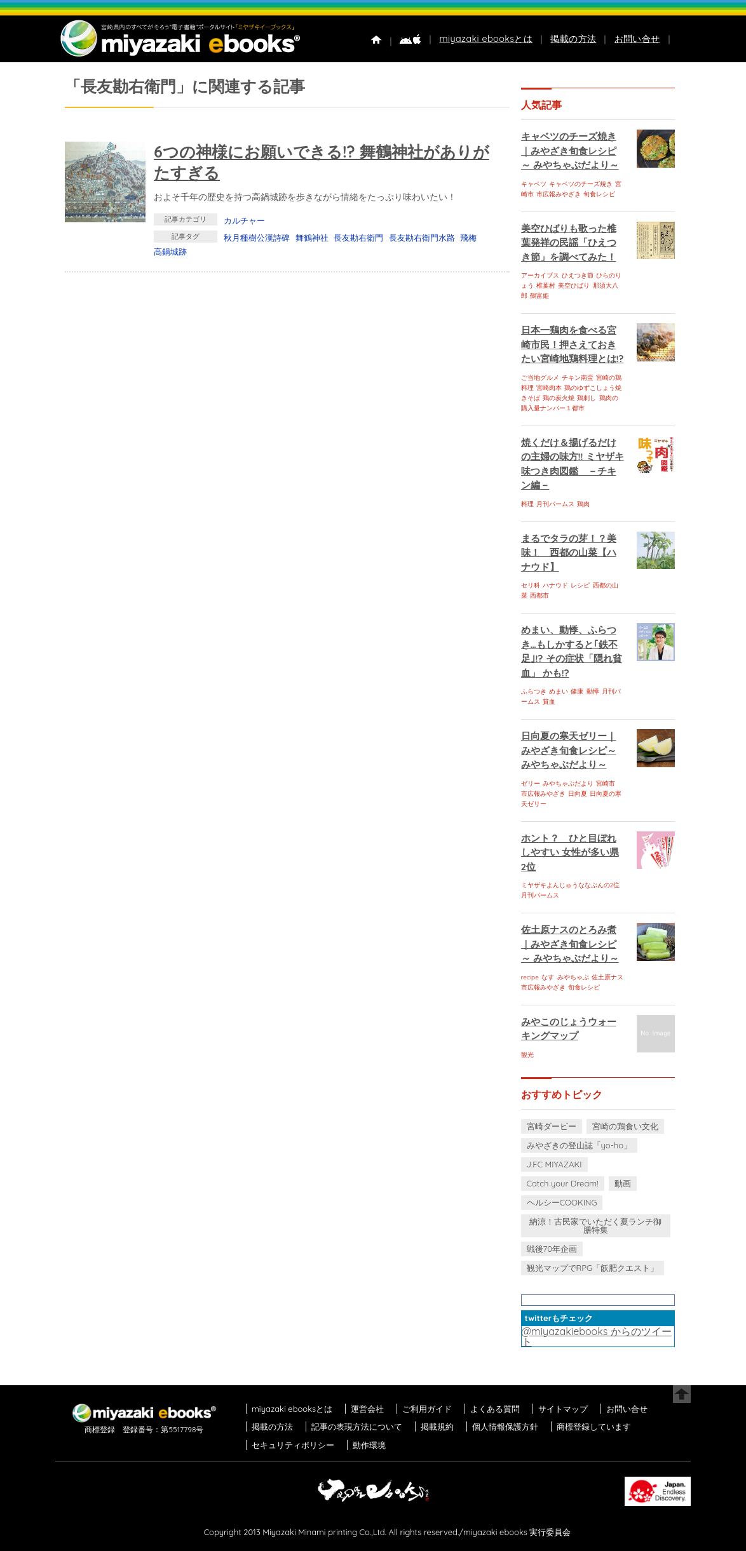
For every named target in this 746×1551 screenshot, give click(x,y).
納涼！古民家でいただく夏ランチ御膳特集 (595, 1225)
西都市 (539, 595)
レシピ (580, 585)
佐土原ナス (607, 977)
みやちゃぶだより (568, 783)
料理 (527, 504)
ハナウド (555, 585)
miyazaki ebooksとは (485, 38)
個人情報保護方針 (505, 1426)
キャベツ (533, 184)
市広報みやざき (558, 194)
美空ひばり (574, 285)
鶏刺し (586, 398)
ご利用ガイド (427, 1409)
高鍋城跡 (170, 251)
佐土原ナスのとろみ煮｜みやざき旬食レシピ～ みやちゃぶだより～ (570, 943)
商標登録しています (594, 1426)
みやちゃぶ (573, 977)
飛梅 (468, 237)
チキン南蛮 (577, 377)
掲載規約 (437, 1426)
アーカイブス (540, 275)
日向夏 (577, 793)
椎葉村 (545, 285)
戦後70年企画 (552, 1249)
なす (547, 977)
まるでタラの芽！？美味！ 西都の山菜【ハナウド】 (568, 552)
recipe (530, 977)
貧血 (549, 701)
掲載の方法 (573, 38)
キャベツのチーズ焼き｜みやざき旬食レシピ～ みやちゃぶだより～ (570, 150)
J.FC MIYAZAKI (554, 1164)
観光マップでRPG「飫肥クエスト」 (593, 1268)
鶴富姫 (539, 296)
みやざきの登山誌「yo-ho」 (579, 1145)
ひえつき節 (577, 275)
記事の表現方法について (356, 1426)
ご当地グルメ (540, 377)
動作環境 (369, 1445)
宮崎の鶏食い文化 (625, 1126)
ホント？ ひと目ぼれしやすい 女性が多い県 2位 (570, 852)
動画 (622, 1183)
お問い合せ (637, 38)
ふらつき (533, 691)
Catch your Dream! (563, 1183)
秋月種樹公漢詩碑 (257, 237)
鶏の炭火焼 (558, 398)
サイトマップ (563, 1409)
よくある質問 (495, 1409)
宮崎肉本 (549, 388)
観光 (527, 1055)
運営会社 (367, 1409)
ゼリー (530, 783)
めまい (558, 691)
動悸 (593, 691)
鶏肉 (583, 504)
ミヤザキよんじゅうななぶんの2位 (570, 885)
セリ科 (530, 585)
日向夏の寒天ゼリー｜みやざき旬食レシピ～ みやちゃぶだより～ (568, 750)
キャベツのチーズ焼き (581, 184)
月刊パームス (555, 504)
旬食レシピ (599, 194)
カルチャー (244, 220)
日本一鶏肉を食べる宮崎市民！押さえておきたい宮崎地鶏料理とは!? (572, 344)
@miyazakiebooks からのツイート (597, 1336)
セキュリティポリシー (293, 1445)
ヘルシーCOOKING (562, 1202)
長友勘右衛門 (358, 237)
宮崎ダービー (551, 1126)
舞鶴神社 (312, 237)
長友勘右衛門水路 (422, 237)
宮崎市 (605, 783)
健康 (577, 691)
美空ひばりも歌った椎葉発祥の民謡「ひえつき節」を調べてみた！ (568, 242)
